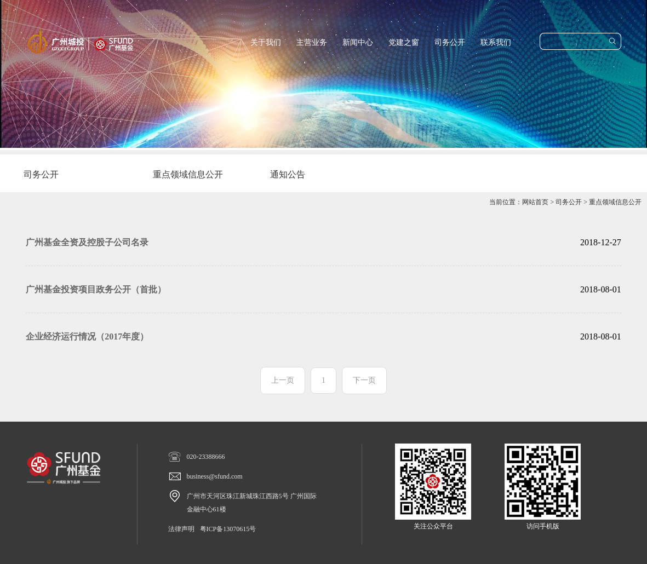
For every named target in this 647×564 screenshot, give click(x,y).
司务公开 (449, 42)
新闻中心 (357, 42)
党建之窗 (403, 42)
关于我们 (265, 42)
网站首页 (535, 202)
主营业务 (311, 42)
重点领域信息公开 (615, 202)
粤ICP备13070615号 (228, 529)
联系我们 (495, 42)
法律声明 (181, 529)
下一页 (364, 380)
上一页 (282, 380)
